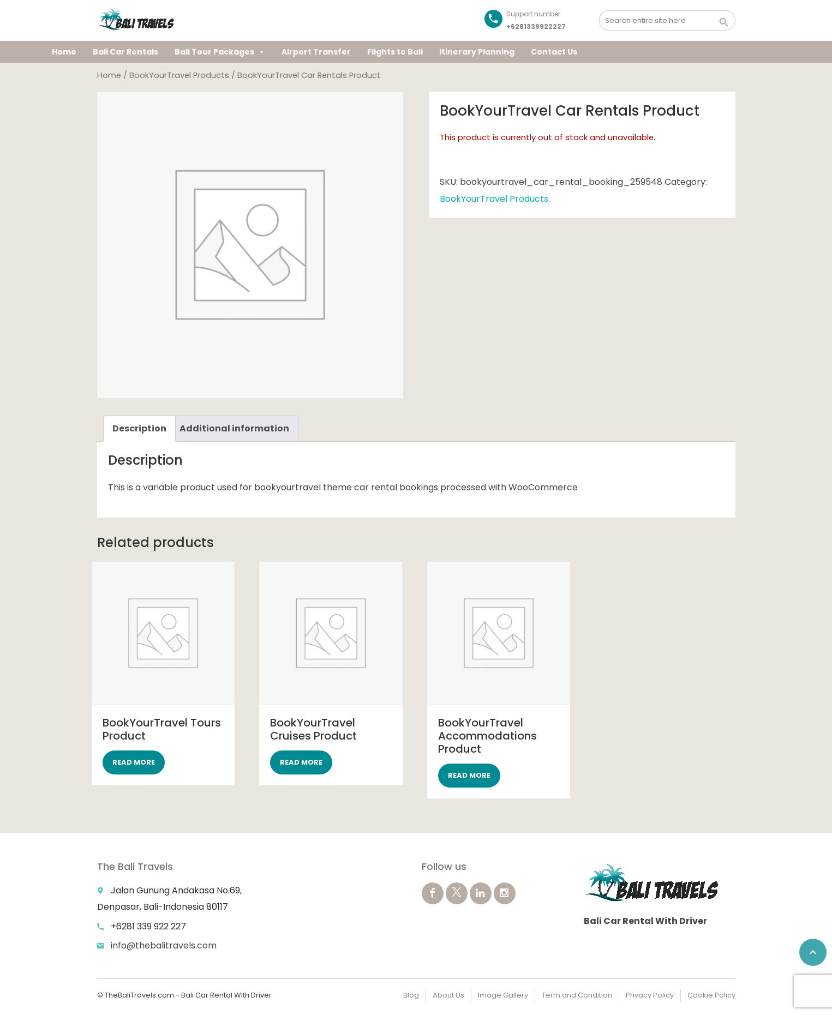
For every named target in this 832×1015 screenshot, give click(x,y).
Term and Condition (577, 995)
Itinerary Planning (476, 51)
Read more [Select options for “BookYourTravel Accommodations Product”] (469, 775)
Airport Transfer (316, 51)
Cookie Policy (711, 995)
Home (64, 51)
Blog (411, 995)
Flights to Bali (395, 51)
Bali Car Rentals (125, 51)
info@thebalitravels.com (164, 945)
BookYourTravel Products (179, 75)
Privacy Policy (650, 995)
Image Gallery (503, 995)
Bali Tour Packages (220, 52)
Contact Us (554, 51)
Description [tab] (139, 428)
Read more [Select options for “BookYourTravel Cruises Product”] (301, 762)
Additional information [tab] (234, 428)
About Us (448, 995)
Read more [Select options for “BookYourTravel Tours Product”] (133, 762)
